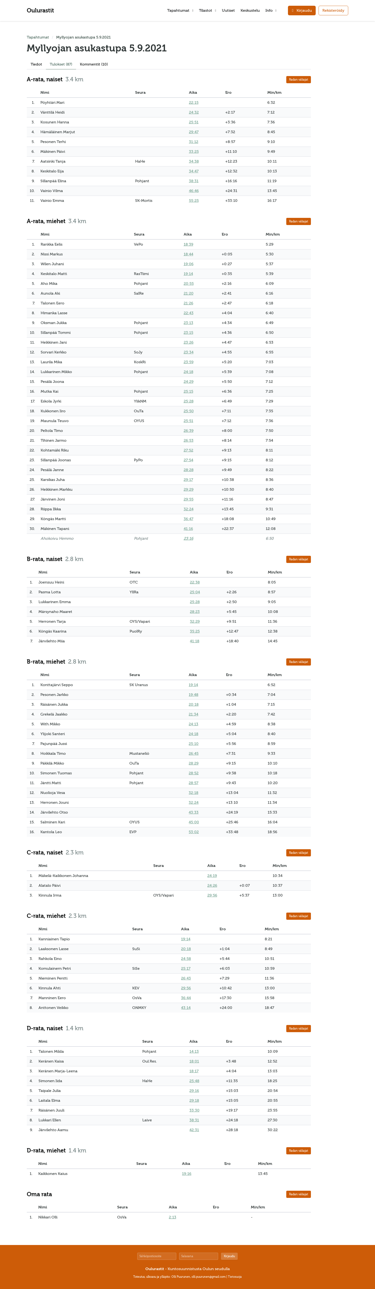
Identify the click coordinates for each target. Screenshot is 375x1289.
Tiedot (36, 64)
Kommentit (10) (94, 64)
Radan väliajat (298, 79)
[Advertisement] (334, 106)
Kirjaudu (229, 1256)
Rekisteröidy (333, 10)
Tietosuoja (235, 1276)
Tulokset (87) (61, 64)
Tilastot (207, 10)
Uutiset (228, 10)
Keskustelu (250, 10)
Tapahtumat (180, 10)
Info (270, 10)
